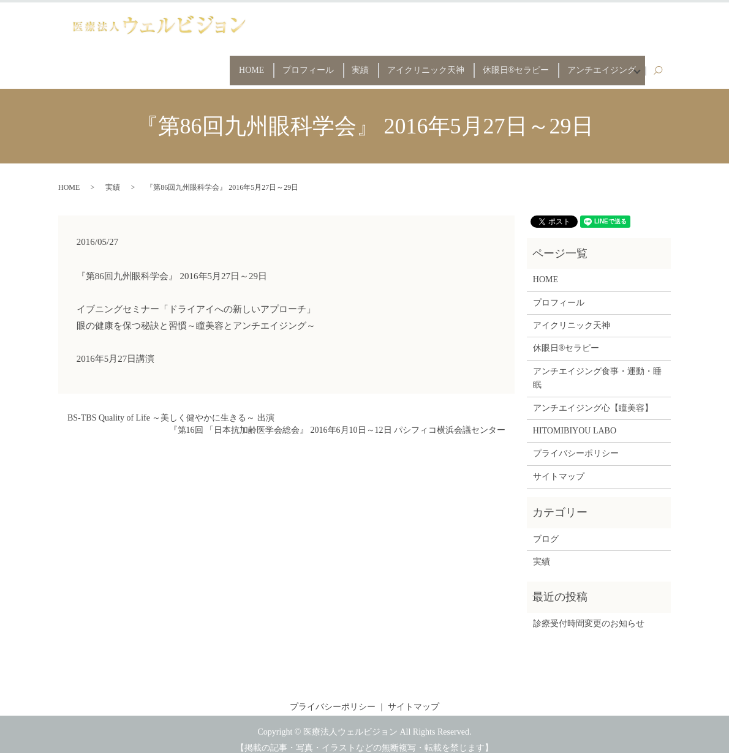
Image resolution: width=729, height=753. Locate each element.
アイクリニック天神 (404, 64)
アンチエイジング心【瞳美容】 (593, 397)
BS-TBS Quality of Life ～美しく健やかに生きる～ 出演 (170, 407)
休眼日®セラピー (502, 64)
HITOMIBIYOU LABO (574, 419)
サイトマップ (558, 465)
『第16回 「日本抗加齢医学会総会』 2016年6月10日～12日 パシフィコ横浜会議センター (337, 419)
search (664, 65)
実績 (331, 64)
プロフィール (271, 64)
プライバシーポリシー (576, 443)
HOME (207, 64)
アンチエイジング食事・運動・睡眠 (597, 367)
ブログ (546, 528)
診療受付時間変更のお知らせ (588, 612)
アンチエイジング (595, 64)
